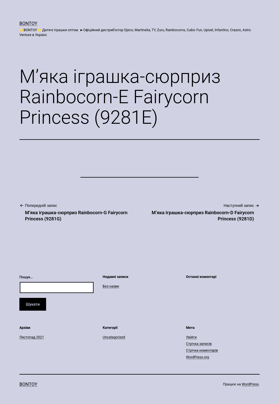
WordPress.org (197, 357)
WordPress (250, 384)
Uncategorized (114, 337)
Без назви (111, 286)
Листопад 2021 (31, 337)
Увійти (191, 337)
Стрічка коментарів (202, 350)
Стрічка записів (199, 344)
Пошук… (26, 277)
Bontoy (28, 23)
